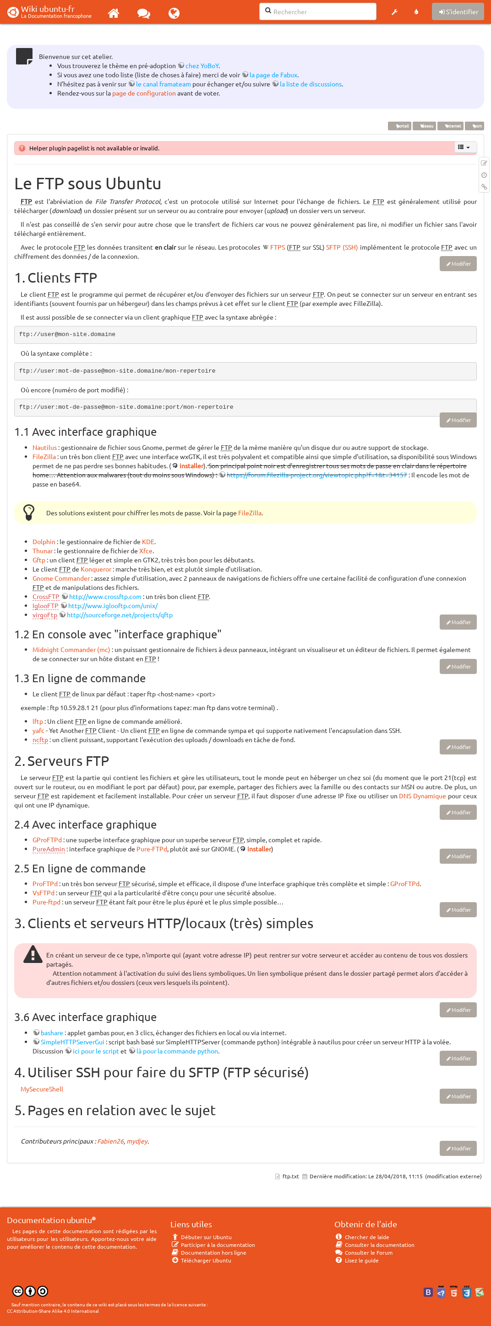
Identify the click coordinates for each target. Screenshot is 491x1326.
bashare (52, 1032)
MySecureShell (42, 1089)
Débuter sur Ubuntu (201, 1236)
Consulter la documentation (374, 1244)
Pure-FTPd (151, 849)
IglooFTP (46, 605)
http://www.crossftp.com (105, 596)
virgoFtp (45, 614)
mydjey (136, 1141)
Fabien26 (110, 1141)
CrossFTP (46, 596)
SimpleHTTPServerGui (72, 1041)
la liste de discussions (311, 84)
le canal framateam (163, 84)
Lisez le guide (356, 1260)
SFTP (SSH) (342, 247)
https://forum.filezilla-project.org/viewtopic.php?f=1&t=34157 (317, 475)
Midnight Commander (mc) (71, 649)
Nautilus (45, 447)
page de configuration (144, 93)
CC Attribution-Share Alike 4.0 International (53, 1310)
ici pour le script (96, 1051)
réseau (424, 126)
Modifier (461, 263)
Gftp (39, 560)
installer (191, 465)
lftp (38, 721)
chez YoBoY (201, 65)
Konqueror (96, 569)
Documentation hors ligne (208, 1252)
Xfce (146, 550)
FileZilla (44, 456)
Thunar (43, 550)
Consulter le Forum (363, 1252)
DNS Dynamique (422, 795)
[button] (394, 12)
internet (450, 126)
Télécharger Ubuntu (200, 1260)
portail (400, 126)
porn (474, 126)
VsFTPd (44, 892)
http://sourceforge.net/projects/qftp (120, 614)
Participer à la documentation (212, 1244)
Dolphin (44, 541)
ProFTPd (45, 883)
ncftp (40, 739)
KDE (148, 541)
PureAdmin (49, 849)
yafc (38, 730)
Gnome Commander (61, 578)
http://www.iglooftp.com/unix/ (113, 605)
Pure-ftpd (46, 902)
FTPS (277, 247)
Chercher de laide (361, 1236)
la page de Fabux (273, 74)
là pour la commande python (177, 1051)
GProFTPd (47, 839)
